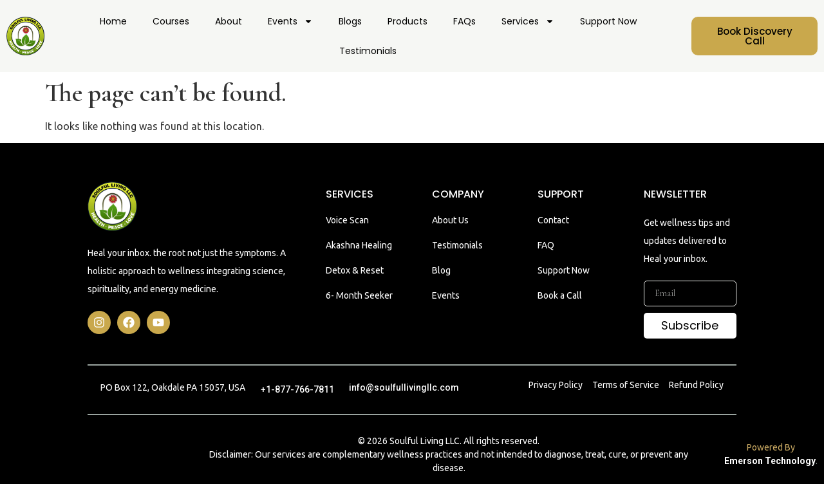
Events (290, 21)
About (228, 21)
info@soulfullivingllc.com (404, 387)
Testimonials (368, 50)
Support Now (608, 21)
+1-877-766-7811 (297, 389)
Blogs (350, 21)
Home (113, 21)
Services (527, 21)
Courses (171, 21)
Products (407, 21)
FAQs (464, 21)
